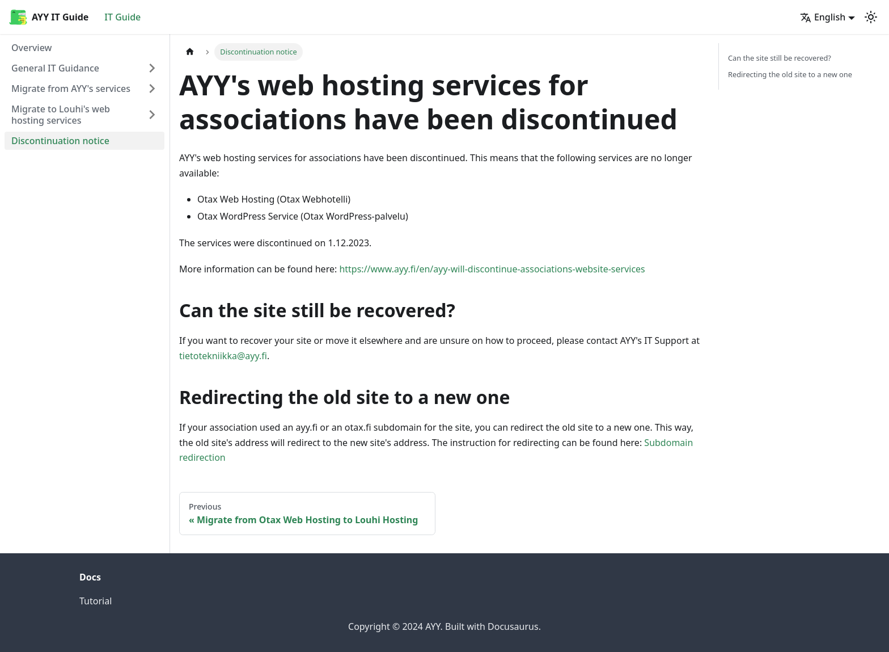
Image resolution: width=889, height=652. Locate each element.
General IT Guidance (55, 68)
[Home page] (190, 52)
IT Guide (122, 17)
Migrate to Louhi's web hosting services (60, 115)
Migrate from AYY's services (70, 88)
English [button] (822, 17)
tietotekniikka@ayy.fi (223, 356)
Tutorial (95, 601)
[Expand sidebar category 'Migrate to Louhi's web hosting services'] (151, 114)
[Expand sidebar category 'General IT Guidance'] (151, 68)
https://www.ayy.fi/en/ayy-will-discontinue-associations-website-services (492, 269)
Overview (31, 47)
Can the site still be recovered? (779, 58)
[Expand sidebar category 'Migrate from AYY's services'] (151, 88)
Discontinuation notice (60, 140)
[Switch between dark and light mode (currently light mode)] (871, 17)
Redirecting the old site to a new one (790, 74)
